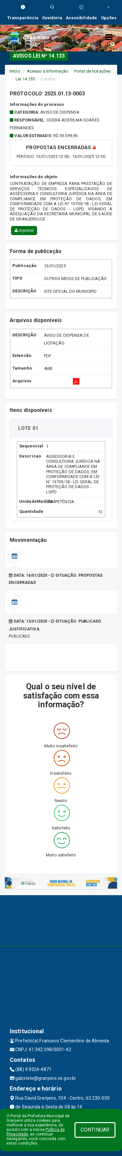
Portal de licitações (92, 71)
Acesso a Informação (47, 71)
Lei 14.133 (25, 79)
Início (15, 71)
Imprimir (24, 230)
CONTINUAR (95, 1130)
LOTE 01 (28, 428)
